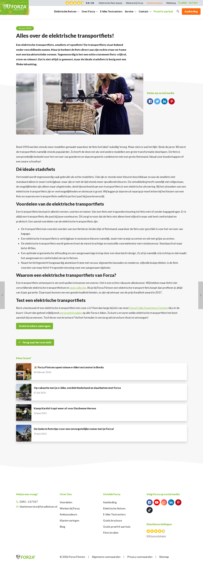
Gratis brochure (112, 520)
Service (129, 12)
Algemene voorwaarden (106, 556)
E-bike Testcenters (111, 12)
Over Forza (88, 12)
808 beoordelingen (156, 536)
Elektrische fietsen (65, 12)
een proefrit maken (70, 312)
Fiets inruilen (110, 532)
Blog (62, 526)
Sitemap (164, 556)
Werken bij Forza (70, 508)
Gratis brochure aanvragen (34, 326)
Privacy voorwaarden (139, 556)
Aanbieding (110, 502)
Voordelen (66, 502)
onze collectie (78, 287)
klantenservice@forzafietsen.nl (36, 506)
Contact (143, 12)
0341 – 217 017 (186, 3)
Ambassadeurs (68, 514)
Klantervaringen (69, 520)
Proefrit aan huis (163, 12)
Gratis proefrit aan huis (116, 526)
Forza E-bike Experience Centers (148, 308)
